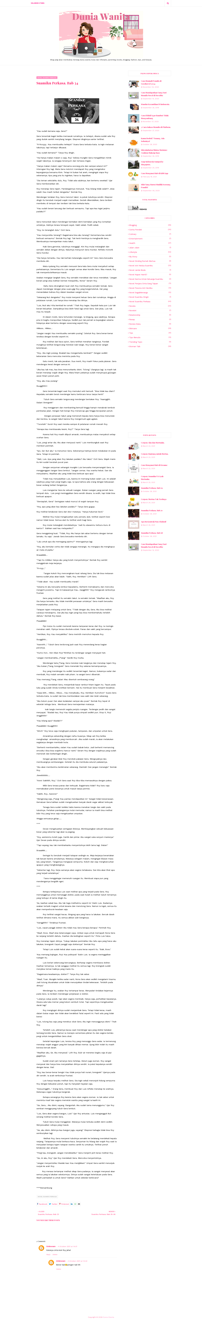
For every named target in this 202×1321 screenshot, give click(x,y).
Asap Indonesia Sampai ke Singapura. (152, 163)
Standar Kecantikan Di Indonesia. (155, 104)
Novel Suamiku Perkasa (47, 1196)
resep (150, 319)
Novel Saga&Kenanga (150, 293)
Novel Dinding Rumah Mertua (150, 261)
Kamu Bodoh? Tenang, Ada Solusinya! (152, 139)
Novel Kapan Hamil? (150, 275)
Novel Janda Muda (150, 270)
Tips (150, 333)
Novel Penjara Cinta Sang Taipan (150, 284)
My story (150, 257)
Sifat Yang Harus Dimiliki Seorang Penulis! (155, 185)
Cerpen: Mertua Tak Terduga (153, 499)
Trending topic (150, 342)
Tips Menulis (150, 337)
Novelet (150, 310)
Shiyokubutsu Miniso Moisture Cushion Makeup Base (154, 151)
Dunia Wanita (108, 1317)
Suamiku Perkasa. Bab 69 (152, 488)
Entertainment (150, 239)
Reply (48, 1254)
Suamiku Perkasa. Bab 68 (152, 533)
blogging (150, 225)
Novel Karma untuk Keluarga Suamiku (150, 279)
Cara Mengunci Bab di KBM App (154, 173)
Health (150, 243)
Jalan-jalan (150, 248)
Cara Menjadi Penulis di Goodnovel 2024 (151, 82)
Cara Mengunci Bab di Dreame (154, 465)
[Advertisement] (149, 370)
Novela (150, 306)
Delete (54, 1254)
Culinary (150, 234)
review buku (150, 324)
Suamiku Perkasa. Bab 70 (152, 510)
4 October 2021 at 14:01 (67, 1246)
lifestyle (150, 252)
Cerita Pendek (150, 230)
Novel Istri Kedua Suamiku (150, 266)
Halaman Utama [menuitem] (37, 3)
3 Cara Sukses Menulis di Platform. (156, 127)
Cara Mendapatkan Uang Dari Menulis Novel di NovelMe (154, 94)
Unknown (51, 1246)
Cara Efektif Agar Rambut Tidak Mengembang (154, 116)
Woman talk (150, 346)
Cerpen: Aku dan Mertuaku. (153, 442)
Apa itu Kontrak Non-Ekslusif (153, 521)
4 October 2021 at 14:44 (77, 1261)
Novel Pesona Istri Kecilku (150, 288)
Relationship (150, 315)
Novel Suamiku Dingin (150, 297)
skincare (150, 328)
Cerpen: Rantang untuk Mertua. (154, 454)
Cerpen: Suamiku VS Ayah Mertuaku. (152, 477)
